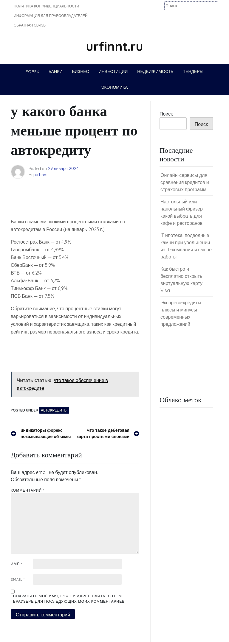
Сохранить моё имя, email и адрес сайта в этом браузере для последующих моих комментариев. (69, 599)
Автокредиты (54, 410)
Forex (32, 71)
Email (18, 579)
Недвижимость (155, 71)
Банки (56, 71)
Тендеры (193, 71)
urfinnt (41, 174)
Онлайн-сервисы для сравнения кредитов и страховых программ (184, 182)
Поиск (166, 114)
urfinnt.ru (114, 46)
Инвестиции (113, 71)
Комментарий (27, 490)
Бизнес (80, 71)
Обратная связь (30, 25)
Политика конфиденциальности (46, 6)
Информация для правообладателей (51, 15)
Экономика (114, 87)
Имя (16, 564)
